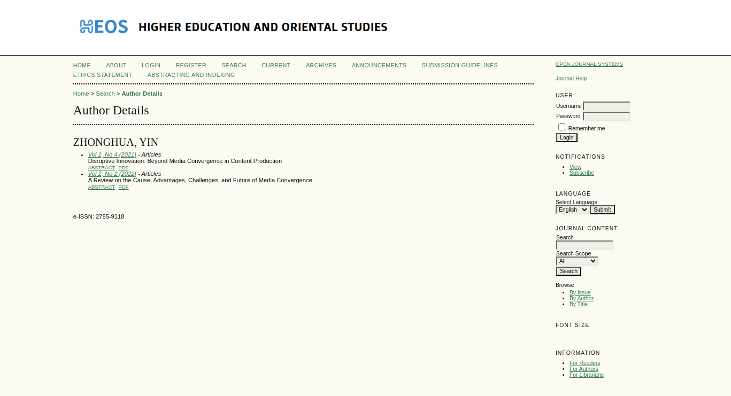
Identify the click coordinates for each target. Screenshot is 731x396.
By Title (579, 304)
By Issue (580, 293)
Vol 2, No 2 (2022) (112, 173)
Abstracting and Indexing (191, 75)
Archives (321, 65)
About (116, 65)
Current (275, 65)
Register (191, 65)
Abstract (102, 167)
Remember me (586, 128)
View (575, 167)
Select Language (576, 202)
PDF (124, 167)
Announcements (379, 65)
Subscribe (582, 173)
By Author (582, 298)
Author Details (141, 93)
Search (233, 65)
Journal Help (571, 78)
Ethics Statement (103, 75)
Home (82, 65)
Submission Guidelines (460, 65)
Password (568, 116)
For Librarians (587, 375)
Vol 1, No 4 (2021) (112, 154)
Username (569, 106)
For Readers (585, 363)
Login (151, 65)
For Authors (584, 369)
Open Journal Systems (589, 64)
